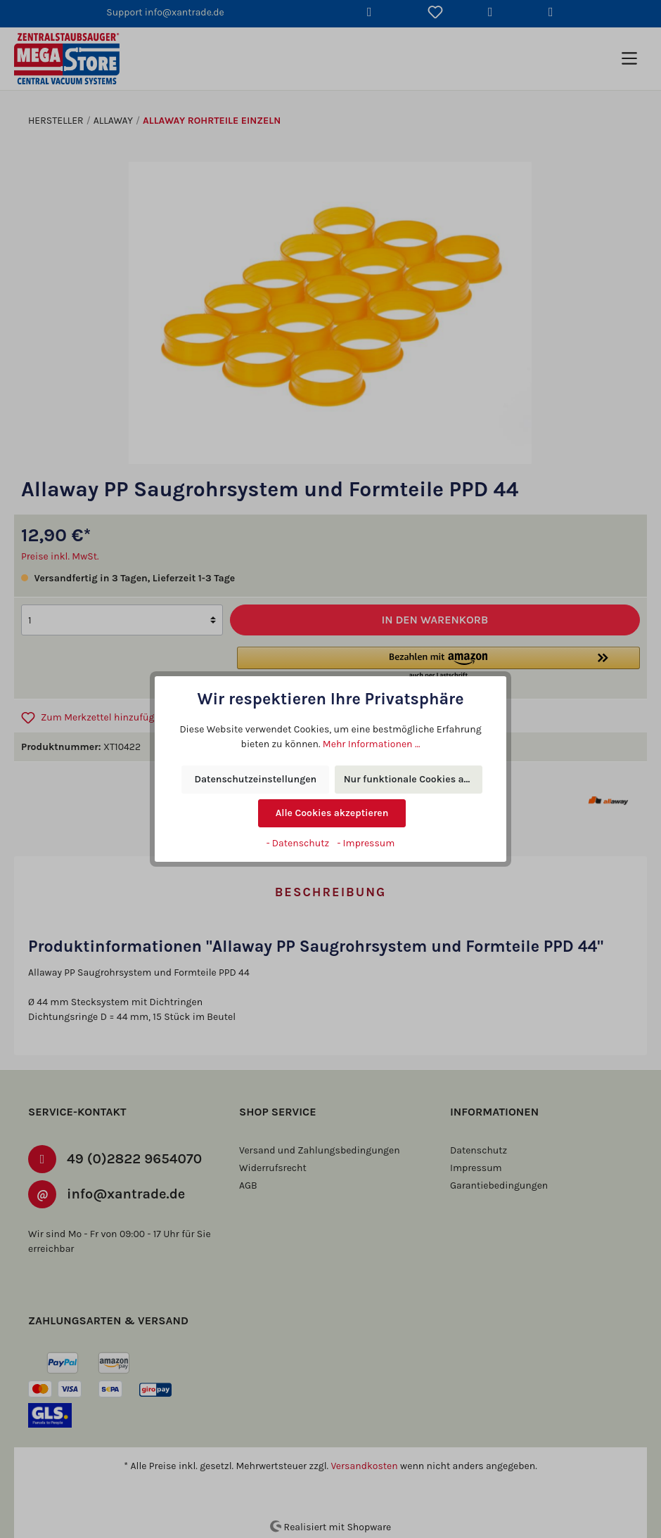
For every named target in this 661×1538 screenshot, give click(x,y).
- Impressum (365, 842)
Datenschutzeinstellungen (255, 779)
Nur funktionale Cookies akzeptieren (413, 779)
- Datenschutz (299, 842)
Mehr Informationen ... (356, 743)
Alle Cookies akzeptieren (332, 813)
